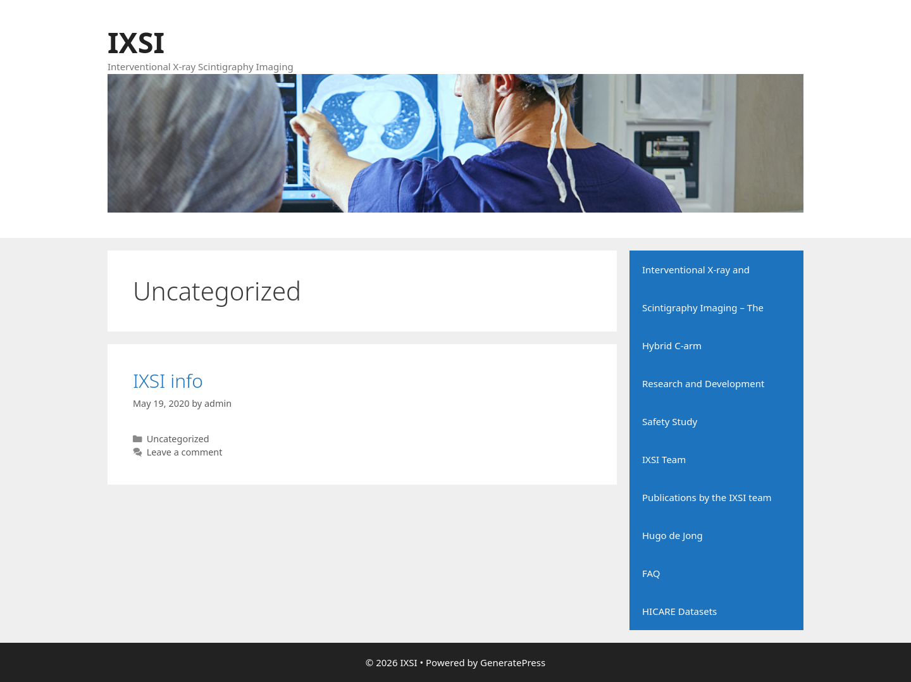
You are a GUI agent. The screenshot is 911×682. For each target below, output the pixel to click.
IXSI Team (664, 459)
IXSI (136, 42)
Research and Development (703, 383)
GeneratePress (512, 662)
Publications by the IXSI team (707, 497)
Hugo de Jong (672, 535)
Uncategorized (178, 439)
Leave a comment (185, 452)
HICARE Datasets (679, 611)
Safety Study (669, 421)
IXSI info (168, 381)
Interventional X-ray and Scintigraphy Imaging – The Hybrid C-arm (703, 307)
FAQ (651, 573)
